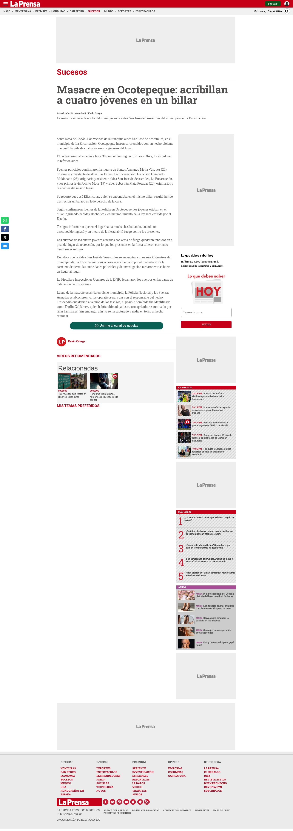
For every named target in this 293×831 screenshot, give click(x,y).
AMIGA (100, 779)
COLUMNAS (175, 772)
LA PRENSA (211, 768)
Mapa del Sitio (221, 810)
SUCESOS (67, 779)
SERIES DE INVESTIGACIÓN (143, 770)
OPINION (174, 762)
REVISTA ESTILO (215, 779)
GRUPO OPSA (212, 762)
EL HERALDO (212, 772)
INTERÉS (102, 762)
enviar (206, 324)
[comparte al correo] (5, 246)
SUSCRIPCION (213, 790)
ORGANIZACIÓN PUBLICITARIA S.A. (78, 819)
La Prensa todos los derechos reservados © (78, 812)
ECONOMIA (68, 775)
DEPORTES (103, 768)
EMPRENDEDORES (108, 775)
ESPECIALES (140, 775)
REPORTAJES (141, 779)
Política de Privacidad (145, 810)
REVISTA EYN (213, 787)
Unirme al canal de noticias (119, 325)
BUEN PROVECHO (215, 783)
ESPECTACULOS (106, 772)
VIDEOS (137, 787)
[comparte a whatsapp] (5, 220)
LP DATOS (138, 783)
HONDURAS (68, 768)
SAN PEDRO (68, 772)
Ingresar (273, 3)
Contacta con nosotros (177, 810)
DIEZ (207, 775)
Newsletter (202, 810)
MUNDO (66, 783)
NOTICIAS (67, 762)
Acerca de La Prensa (116, 810)
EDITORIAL (175, 768)
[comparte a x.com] (5, 237)
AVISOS (137, 794)
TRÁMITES (139, 790)
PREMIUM (139, 762)
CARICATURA (177, 775)
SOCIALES (102, 783)
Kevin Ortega (95, 113)
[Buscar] (287, 11)
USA (63, 787)
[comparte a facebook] (5, 229)
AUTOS (101, 790)
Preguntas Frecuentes (117, 813)
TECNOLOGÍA (104, 787)
